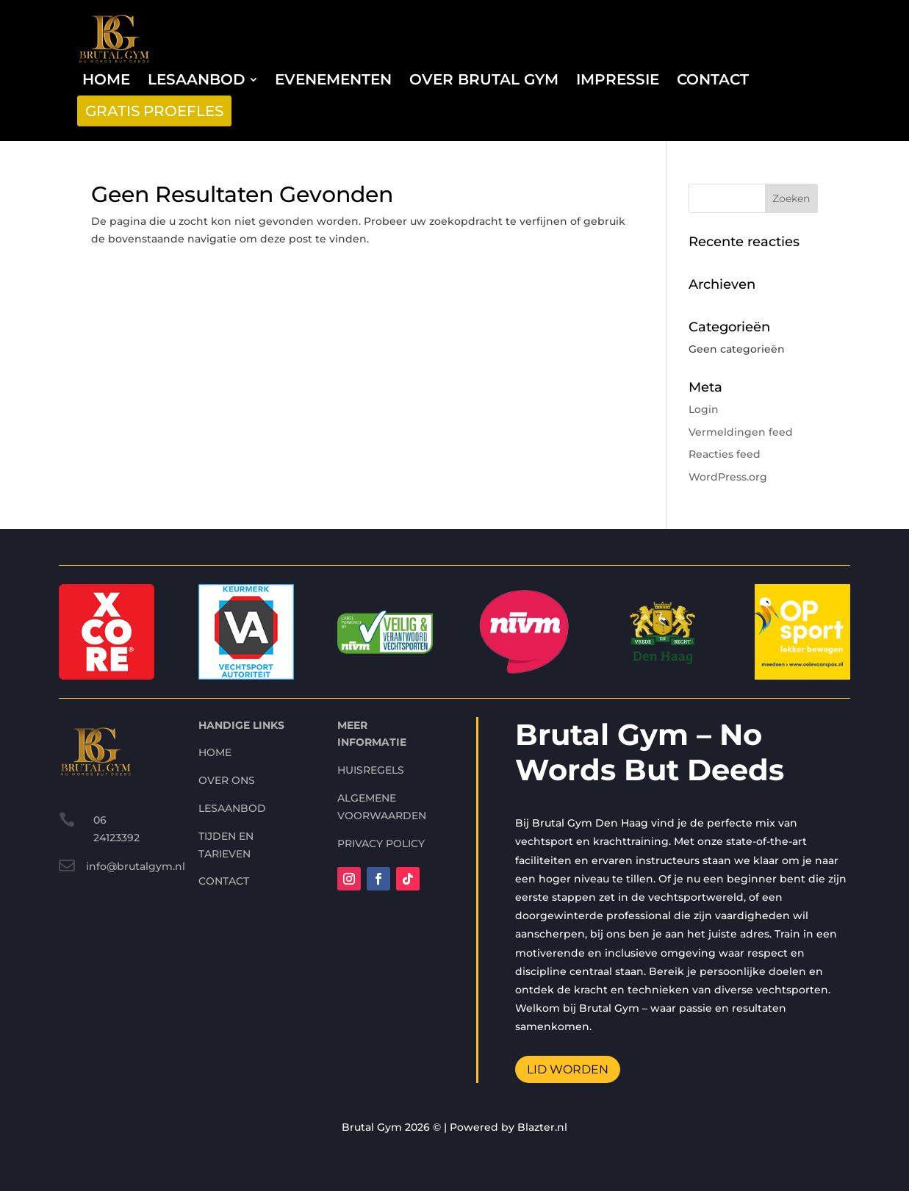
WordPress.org (728, 476)
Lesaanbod (232, 744)
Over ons (226, 717)
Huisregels (370, 706)
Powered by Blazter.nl (508, 1127)
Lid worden (567, 1005)
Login (704, 409)
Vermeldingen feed (741, 432)
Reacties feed (725, 454)
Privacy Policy (381, 779)
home (214, 689)
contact (223, 817)
